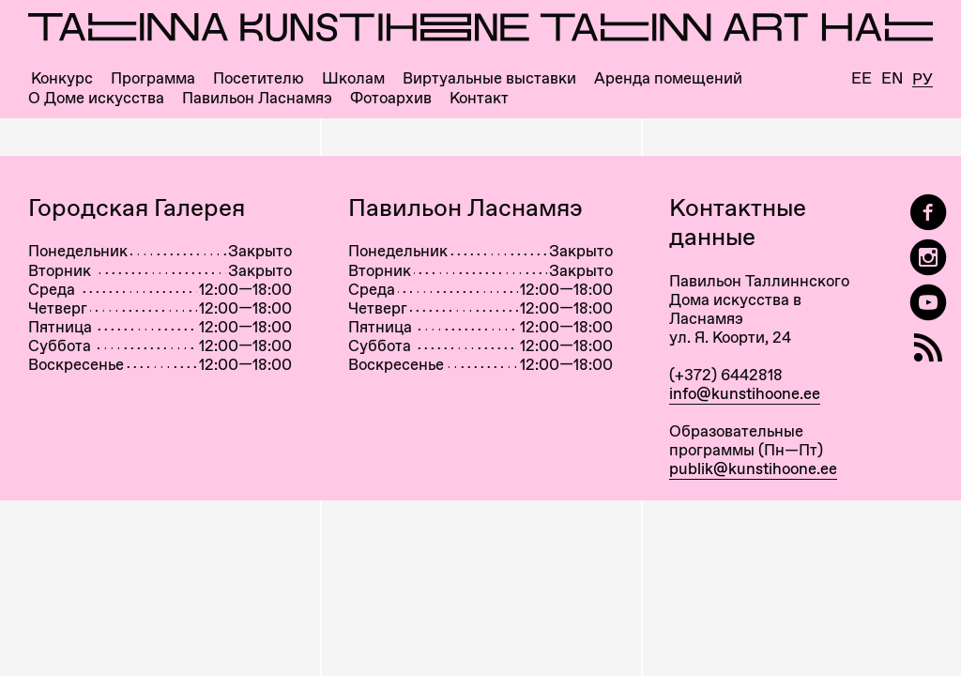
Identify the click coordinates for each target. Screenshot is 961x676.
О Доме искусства (96, 98)
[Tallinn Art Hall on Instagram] (928, 257)
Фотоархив (391, 98)
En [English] (892, 78)
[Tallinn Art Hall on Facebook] (928, 212)
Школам (353, 78)
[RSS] (928, 348)
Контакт (479, 98)
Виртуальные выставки (489, 78)
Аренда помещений (668, 78)
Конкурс (62, 78)
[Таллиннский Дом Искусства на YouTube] (928, 303)
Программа (153, 78)
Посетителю (258, 78)
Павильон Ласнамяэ (257, 98)
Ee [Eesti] (861, 78)
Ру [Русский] (922, 79)
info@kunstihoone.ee (744, 393)
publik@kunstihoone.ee (753, 468)
